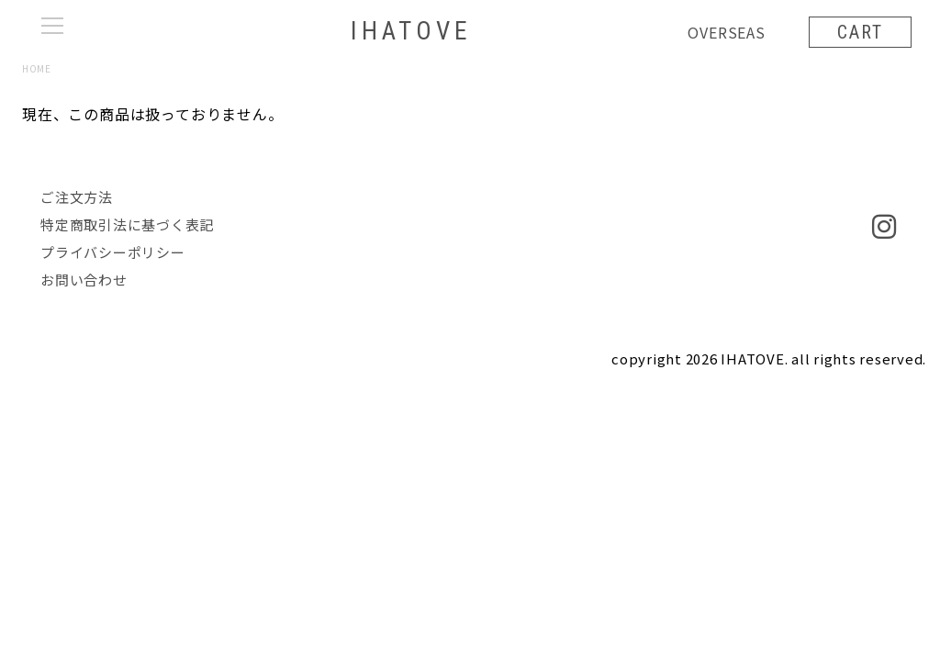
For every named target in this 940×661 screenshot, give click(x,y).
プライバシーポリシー (112, 252)
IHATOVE (410, 32)
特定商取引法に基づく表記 (127, 224)
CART (859, 32)
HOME (36, 68)
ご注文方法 (76, 197)
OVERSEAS (725, 32)
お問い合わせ (84, 279)
